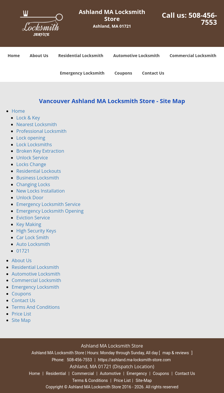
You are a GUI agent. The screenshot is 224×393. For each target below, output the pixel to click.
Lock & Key (28, 117)
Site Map (21, 320)
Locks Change (31, 164)
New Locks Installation (40, 191)
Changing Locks (33, 184)
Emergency (137, 373)
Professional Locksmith (41, 131)
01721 (23, 251)
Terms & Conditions (90, 380)
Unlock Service (32, 157)
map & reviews (176, 352)
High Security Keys (36, 231)
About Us (39, 55)
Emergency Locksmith (82, 73)
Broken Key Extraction (40, 151)
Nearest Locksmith (36, 124)
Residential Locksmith (81, 55)
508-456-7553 (202, 18)
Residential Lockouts (38, 171)
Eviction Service (33, 217)
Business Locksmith (37, 178)
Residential (56, 373)
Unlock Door (29, 197)
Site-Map (144, 380)
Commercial (83, 373)
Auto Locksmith (33, 244)
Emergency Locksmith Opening (49, 211)
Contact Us (153, 73)
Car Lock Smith (32, 237)
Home (14, 55)
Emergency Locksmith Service (48, 204)
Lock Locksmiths (34, 144)
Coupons (123, 73)
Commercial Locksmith (192, 55)
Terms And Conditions (36, 307)
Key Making (28, 224)
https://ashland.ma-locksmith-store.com (134, 359)
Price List (21, 314)
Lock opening (30, 138)
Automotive (110, 373)
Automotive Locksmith (136, 55)
